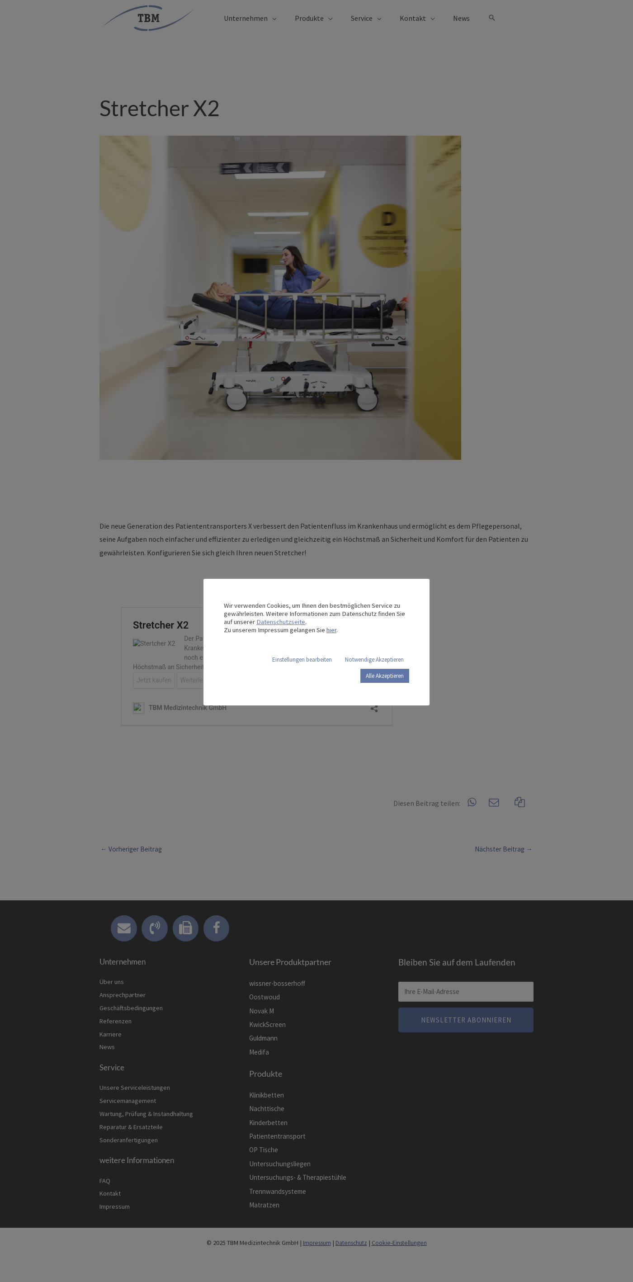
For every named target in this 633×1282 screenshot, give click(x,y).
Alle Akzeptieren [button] (385, 676)
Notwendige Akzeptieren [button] (374, 659)
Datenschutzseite (280, 622)
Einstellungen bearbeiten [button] (302, 659)
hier (331, 630)
